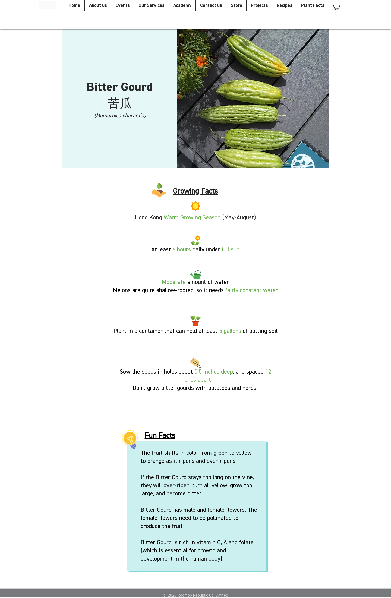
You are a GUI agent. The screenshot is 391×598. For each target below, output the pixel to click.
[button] (336, 6)
